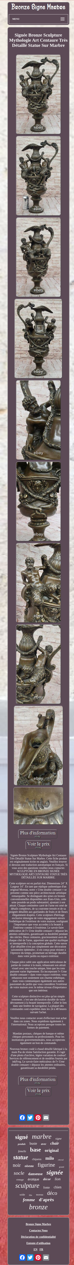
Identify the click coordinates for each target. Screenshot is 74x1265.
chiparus (36, 1159)
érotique (33, 1179)
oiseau (29, 1166)
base (35, 1149)
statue (20, 1157)
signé (21, 1137)
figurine (46, 1165)
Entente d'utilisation (38, 1243)
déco (52, 1193)
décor (47, 1179)
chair (54, 1143)
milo (49, 1158)
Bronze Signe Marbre (38, 1224)
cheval (61, 1160)
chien (57, 1187)
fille (30, 1195)
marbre (42, 1136)
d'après (46, 1199)
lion (58, 1179)
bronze (38, 1207)
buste (33, 1143)
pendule (21, 1144)
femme (29, 1199)
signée (55, 1172)
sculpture (27, 1185)
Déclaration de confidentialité (38, 1236)
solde (22, 1194)
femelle (22, 1151)
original (52, 1150)
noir (17, 1165)
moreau (39, 1194)
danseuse (35, 1174)
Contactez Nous (38, 1230)
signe (58, 1138)
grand (61, 1167)
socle (19, 1173)
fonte (46, 1187)
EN (35, 1249)
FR (41, 1249)
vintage (20, 1179)
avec (43, 1143)
